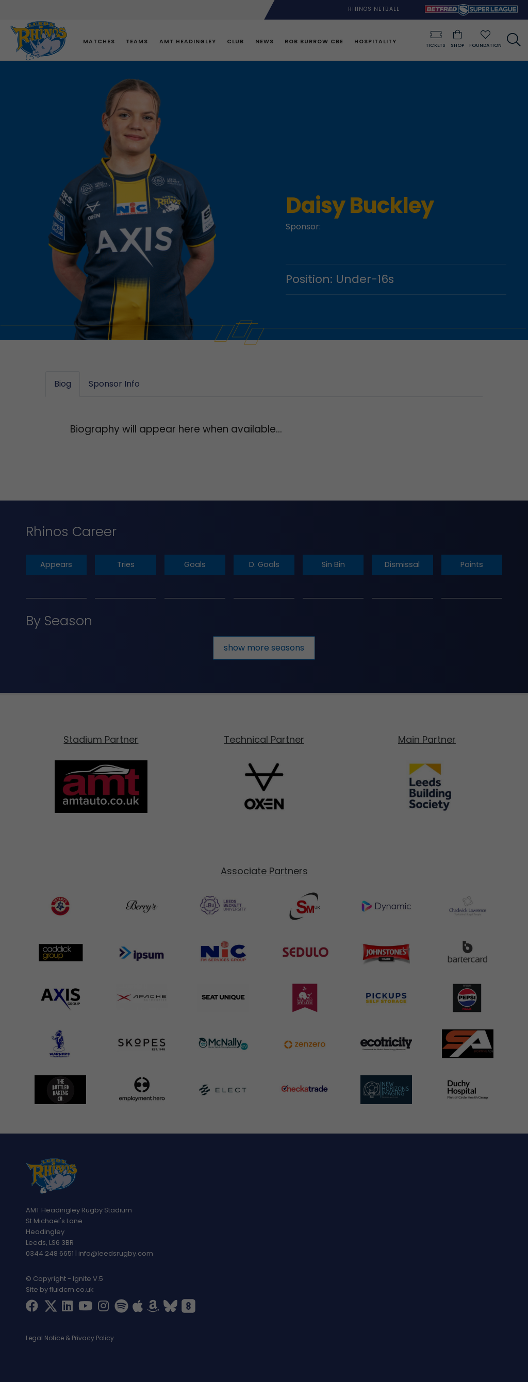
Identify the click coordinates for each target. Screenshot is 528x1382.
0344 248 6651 (50, 1253)
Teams (137, 41)
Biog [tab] (62, 384)
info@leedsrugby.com (115, 1253)
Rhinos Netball (374, 9)
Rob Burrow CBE (314, 41)
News (264, 41)
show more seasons (264, 648)
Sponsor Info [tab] (114, 384)
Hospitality (375, 41)
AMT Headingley (187, 41)
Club (235, 41)
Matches (99, 41)
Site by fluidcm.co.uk (60, 1289)
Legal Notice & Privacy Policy (70, 1338)
